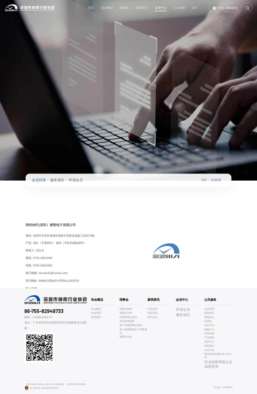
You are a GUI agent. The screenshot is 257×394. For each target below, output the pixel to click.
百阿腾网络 (228, 387)
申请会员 (76, 181)
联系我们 (96, 317)
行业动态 (153, 308)
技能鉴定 (209, 345)
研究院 (208, 321)
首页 (203, 181)
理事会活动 (125, 336)
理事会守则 (125, 312)
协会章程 (96, 312)
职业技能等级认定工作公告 (218, 356)
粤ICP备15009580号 (77, 384)
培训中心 (209, 341)
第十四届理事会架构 (130, 325)
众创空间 (209, 308)
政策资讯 (153, 312)
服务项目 (57, 181)
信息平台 (209, 325)
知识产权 (209, 350)
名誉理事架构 (127, 321)
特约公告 (153, 317)
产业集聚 (209, 337)
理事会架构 (125, 308)
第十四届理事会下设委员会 (133, 331)
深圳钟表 (209, 333)
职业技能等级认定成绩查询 (218, 364)
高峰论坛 (209, 317)
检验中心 (209, 329)
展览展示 (209, 312)
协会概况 (96, 308)
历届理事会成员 (128, 317)
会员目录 (39, 181)
